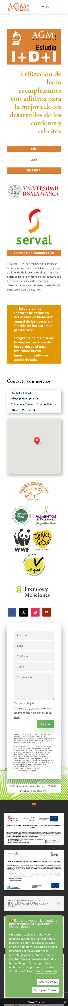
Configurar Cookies (46, 990)
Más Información (46, 971)
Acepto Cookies (48, 981)
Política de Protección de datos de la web (33, 713)
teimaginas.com (39, 790)
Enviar (45, 724)
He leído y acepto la (33, 713)
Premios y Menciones (37, 591)
